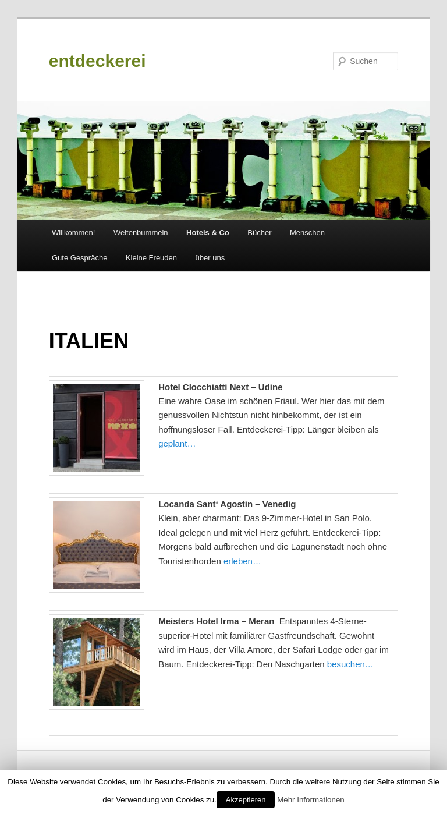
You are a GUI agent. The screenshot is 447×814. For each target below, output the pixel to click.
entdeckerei (97, 60)
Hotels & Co (207, 232)
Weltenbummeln (140, 232)
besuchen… (350, 664)
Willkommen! (73, 232)
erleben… (242, 561)
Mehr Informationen (311, 799)
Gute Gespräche (79, 257)
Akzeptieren (246, 799)
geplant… (177, 443)
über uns (210, 257)
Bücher (259, 232)
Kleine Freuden (151, 257)
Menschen (307, 232)
